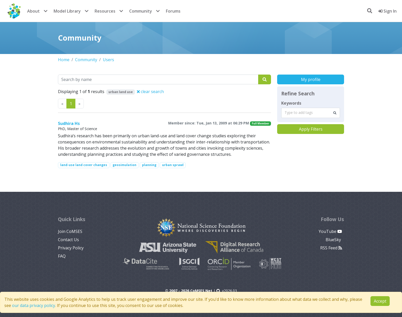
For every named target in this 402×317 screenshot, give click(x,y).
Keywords (291, 103)
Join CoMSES (70, 231)
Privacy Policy (71, 248)
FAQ (62, 256)
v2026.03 (226, 290)
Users (108, 59)
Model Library (67, 11)
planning (149, 165)
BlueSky (334, 239)
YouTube (330, 231)
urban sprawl (173, 165)
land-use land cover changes (83, 165)
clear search (150, 91)
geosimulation (124, 165)
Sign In (387, 11)
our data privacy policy (33, 305)
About (33, 11)
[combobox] (310, 113)
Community (140, 11)
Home (63, 59)
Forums (173, 11)
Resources (105, 11)
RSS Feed (331, 248)
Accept (380, 301)
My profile (310, 79)
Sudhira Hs (69, 123)
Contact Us (68, 239)
